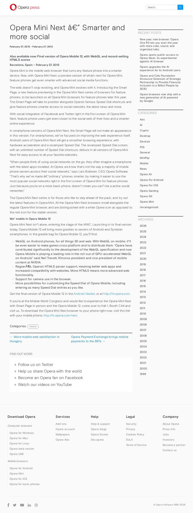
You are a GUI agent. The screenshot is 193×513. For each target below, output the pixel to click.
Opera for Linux (19, 443)
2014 (143, 291)
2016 (143, 280)
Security (131, 423)
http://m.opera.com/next (60, 315)
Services (63, 417)
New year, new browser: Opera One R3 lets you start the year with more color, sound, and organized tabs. (159, 44)
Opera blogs (98, 429)
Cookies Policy (135, 434)
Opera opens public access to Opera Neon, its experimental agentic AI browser (159, 58)
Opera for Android (151, 179)
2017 (143, 275)
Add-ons (61, 423)
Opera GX (146, 196)
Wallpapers (63, 434)
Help (94, 417)
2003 (143, 351)
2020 (143, 258)
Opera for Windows (22, 432)
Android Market (84, 294)
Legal (130, 417)
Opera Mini (147, 201)
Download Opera (21, 417)
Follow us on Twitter (35, 364)
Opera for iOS (149, 185)
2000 (143, 368)
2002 (143, 357)
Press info (169, 429)
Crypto (144, 130)
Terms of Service (136, 444)
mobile (33, 326)
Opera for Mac (19, 438)
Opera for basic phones (25, 484)
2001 (143, 362)
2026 (143, 225)
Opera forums (99, 434)
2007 (143, 329)
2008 (143, 324)
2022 (143, 247)
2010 (143, 313)
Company (170, 417)
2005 (143, 341)
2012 (143, 302)
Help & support (100, 423)
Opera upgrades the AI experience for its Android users (160, 68)
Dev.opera (97, 439)
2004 (143, 346)
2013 (143, 297)
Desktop (145, 135)
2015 (143, 286)
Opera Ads (62, 439)
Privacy (130, 429)
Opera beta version (22, 448)
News (143, 168)
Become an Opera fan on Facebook (50, 377)
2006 (143, 335)
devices (145, 141)
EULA (129, 439)
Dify (142, 146)
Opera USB (17, 453)
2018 (143, 269)
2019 (143, 264)
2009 (143, 319)
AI (141, 124)
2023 (143, 242)
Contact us (170, 450)
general (145, 152)
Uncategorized (149, 207)
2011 (142, 308)
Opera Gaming (149, 190)
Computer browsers (20, 425)
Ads (142, 119)
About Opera (171, 423)
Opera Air (146, 174)
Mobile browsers (18, 461)
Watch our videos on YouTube (45, 384)
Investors (168, 439)
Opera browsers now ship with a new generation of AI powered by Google (160, 97)
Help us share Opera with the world (50, 371)
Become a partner (174, 444)
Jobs (166, 434)
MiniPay (144, 157)
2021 (143, 253)
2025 (143, 231)
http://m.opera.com (116, 294)
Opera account (65, 429)
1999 (143, 373)
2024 (143, 236)
